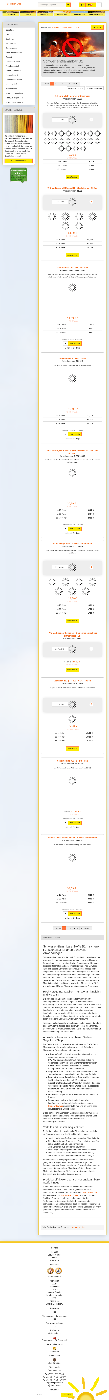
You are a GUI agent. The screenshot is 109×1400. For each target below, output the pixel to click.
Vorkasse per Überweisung (54, 1316)
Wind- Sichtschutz (96, 14)
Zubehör (8, 57)
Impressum (54, 1281)
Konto (54, 1258)
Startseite (55, 28)
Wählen (75, 88)
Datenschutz (54, 1287)
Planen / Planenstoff (13, 71)
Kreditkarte (54, 1330)
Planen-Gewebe (55, 1106)
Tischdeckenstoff (12, 66)
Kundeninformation (54, 1295)
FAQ (54, 1298)
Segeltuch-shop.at (54, 1344)
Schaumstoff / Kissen (13, 80)
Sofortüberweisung (54, 1323)
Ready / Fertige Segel (14, 98)
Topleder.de (54, 1367)
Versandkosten (78, 1227)
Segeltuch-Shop (14, 4)
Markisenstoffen (90, 1192)
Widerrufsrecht (54, 1292)
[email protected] (55, 1383)
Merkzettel (54, 1261)
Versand (54, 1289)
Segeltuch (11, 14)
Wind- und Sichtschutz (14, 53)
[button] (99, 5)
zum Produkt (72, 177)
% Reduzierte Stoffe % (14, 102)
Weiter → (76, 83)
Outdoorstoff (45, 14)
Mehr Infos (56, 1386)
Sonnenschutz (79, 14)
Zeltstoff (28, 14)
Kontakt (54, 1252)
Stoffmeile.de (54, 1356)
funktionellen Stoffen (70, 1195)
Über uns (54, 1301)
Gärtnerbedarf (11, 84)
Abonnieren (66, 1395)
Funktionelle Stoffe (12, 62)
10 (94, 88)
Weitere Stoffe (11, 89)
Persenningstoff (11, 75)
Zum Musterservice (18, 161)
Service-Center (54, 1255)
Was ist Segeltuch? (54, 1304)
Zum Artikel (59, 120)
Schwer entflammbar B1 (14, 93)
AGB (54, 1284)
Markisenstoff (62, 14)
